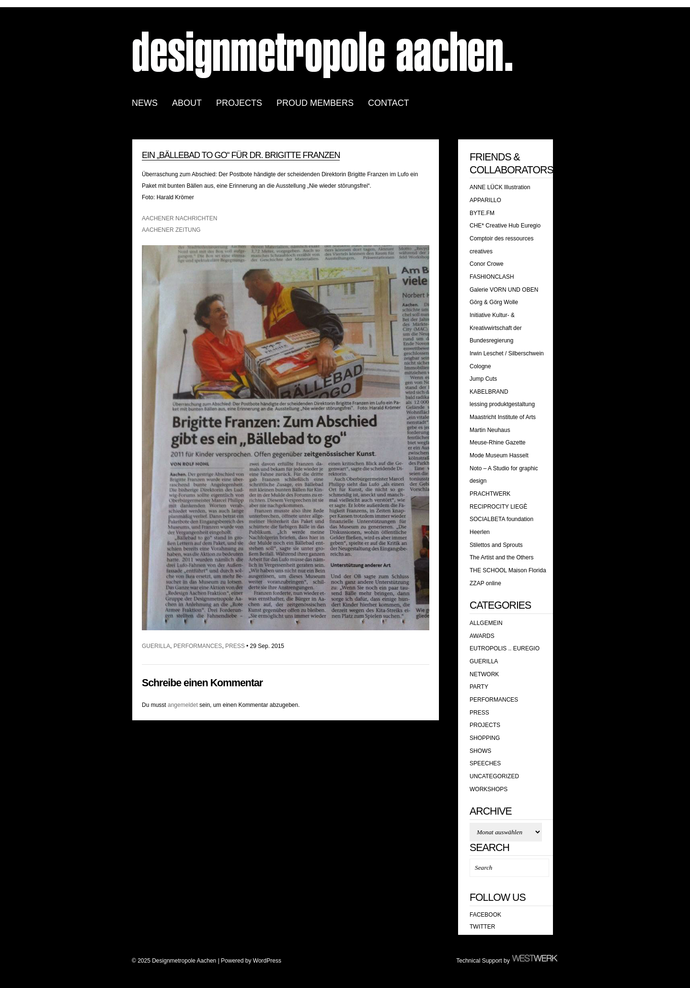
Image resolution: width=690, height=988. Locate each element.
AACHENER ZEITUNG (171, 230)
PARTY (479, 686)
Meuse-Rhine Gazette (498, 442)
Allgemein (486, 623)
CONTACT (388, 103)
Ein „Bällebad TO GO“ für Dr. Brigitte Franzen (241, 155)
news (145, 103)
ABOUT (187, 103)
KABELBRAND (489, 391)
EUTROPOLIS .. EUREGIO (505, 648)
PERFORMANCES (197, 646)
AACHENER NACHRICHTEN (179, 218)
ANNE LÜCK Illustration (500, 187)
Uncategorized (494, 776)
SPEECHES (485, 763)
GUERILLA (156, 646)
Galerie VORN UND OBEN (504, 289)
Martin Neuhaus (490, 430)
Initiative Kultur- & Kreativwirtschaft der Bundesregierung (496, 328)
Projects (485, 725)
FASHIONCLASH (492, 276)
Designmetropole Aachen (323, 54)
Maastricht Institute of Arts (503, 417)
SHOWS (480, 751)
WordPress (267, 960)
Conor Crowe (487, 264)
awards (482, 636)
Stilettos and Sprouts (496, 545)
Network (484, 674)
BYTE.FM (482, 213)
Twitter (482, 926)
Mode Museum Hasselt (499, 455)
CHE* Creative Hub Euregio (505, 225)
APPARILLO (485, 200)
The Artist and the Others (501, 557)
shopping (485, 738)
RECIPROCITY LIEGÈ (498, 506)
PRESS (235, 646)
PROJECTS (239, 103)
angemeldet (183, 705)
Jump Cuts (483, 378)
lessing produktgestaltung (502, 404)
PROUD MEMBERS (315, 103)
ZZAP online (485, 583)
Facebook (485, 914)
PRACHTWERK (490, 493)
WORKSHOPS (488, 789)
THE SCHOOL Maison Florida (508, 570)
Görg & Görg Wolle (494, 302)
